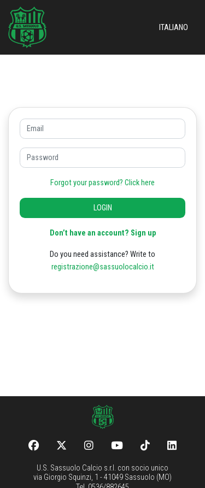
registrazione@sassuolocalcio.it (102, 267)
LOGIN (102, 208)
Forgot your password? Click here (102, 182)
